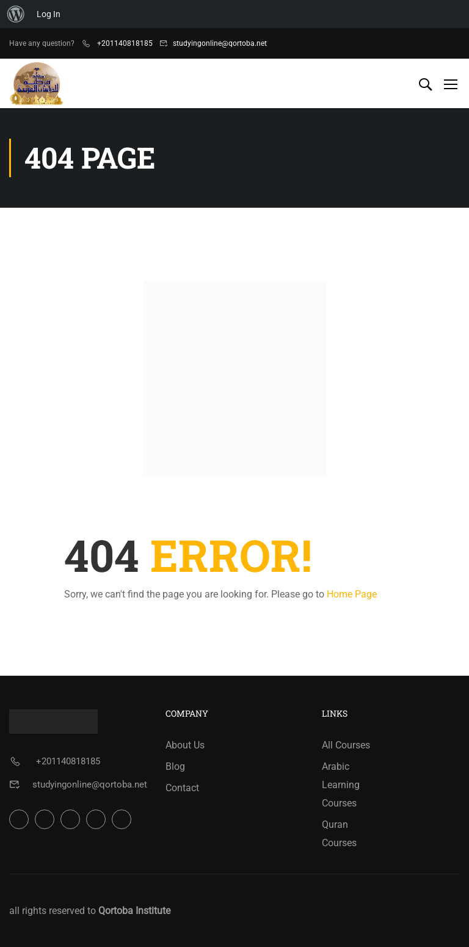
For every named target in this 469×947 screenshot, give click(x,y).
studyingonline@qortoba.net (220, 43)
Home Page (352, 594)
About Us (185, 745)
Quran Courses (339, 834)
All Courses (346, 745)
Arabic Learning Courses (341, 785)
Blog (175, 766)
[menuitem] (16, 14)
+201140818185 (124, 43)
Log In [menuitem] (48, 14)
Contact (182, 788)
